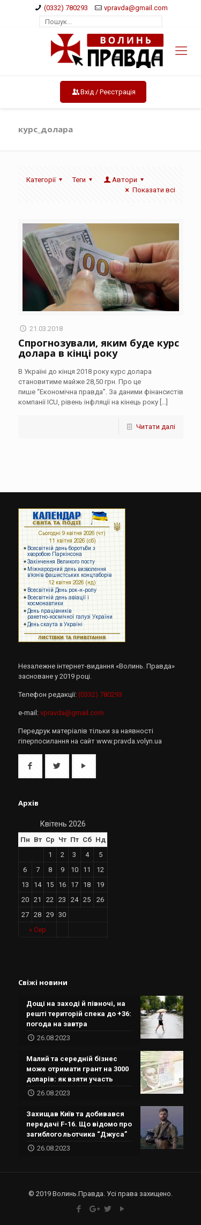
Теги (83, 180)
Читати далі (155, 427)
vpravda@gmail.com (136, 8)
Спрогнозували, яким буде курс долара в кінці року (98, 347)
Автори (124, 180)
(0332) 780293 (66, 8)
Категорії (45, 180)
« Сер (37, 930)
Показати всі (148, 190)
